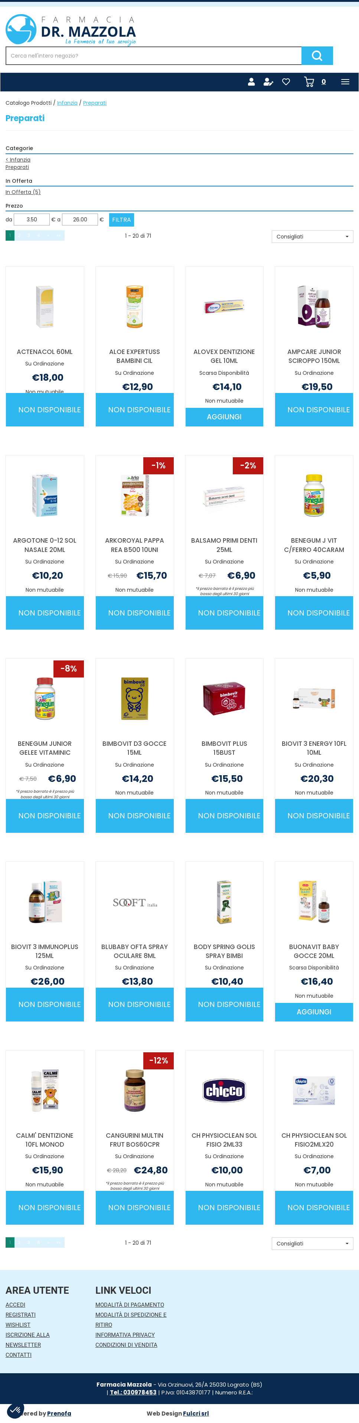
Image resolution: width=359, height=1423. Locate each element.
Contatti (19, 1355)
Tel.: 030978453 (133, 1392)
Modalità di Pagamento (129, 1305)
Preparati (17, 167)
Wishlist (18, 1325)
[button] (312, 236)
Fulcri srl (196, 1413)
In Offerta (23, 192)
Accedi (15, 1305)
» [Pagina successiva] (48, 235)
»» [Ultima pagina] (58, 235)
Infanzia (67, 103)
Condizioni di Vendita (126, 1345)
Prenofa (59, 1413)
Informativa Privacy (125, 1335)
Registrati (21, 1315)
